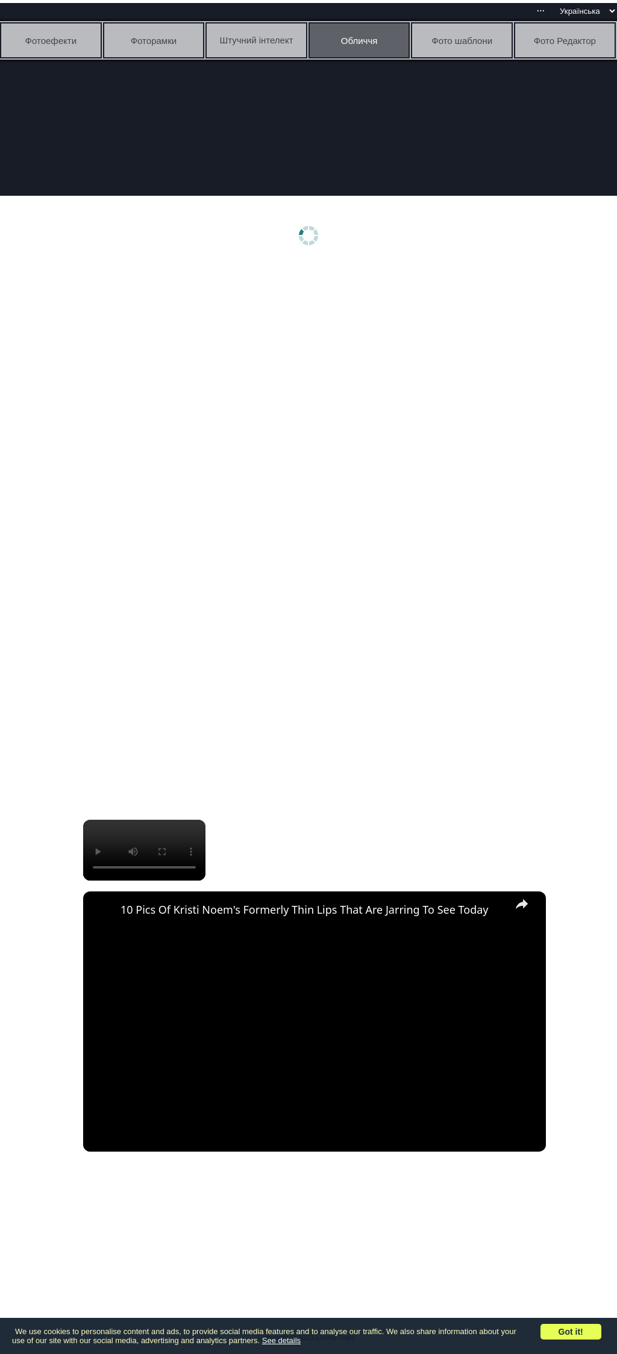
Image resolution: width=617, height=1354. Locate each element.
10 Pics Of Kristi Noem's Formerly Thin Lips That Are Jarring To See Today (305, 909)
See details (281, 1340)
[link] (102, 911)
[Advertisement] (312, 359)
